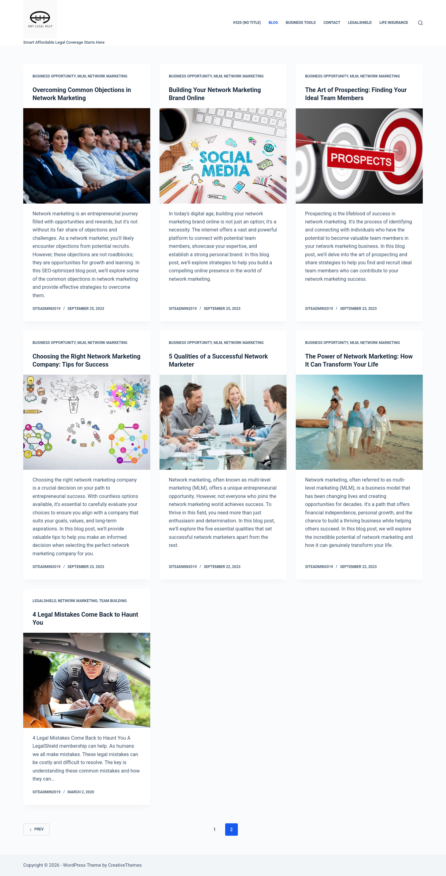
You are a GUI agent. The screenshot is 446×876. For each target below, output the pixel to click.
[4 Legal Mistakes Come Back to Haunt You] (86, 680)
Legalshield (44, 601)
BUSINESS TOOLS (301, 22)
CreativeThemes (125, 865)
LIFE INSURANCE (393, 22)
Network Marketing (107, 76)
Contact (331, 22)
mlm (81, 76)
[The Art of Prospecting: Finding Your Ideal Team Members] (359, 156)
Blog (273, 22)
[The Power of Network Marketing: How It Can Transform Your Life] (359, 422)
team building (113, 601)
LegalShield (360, 22)
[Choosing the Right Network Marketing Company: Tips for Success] (86, 422)
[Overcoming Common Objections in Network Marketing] (86, 156)
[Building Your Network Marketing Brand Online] (223, 156)
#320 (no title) (247, 22)
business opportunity (54, 76)
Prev (36, 829)
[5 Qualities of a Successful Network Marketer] (223, 422)
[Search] (420, 22)
